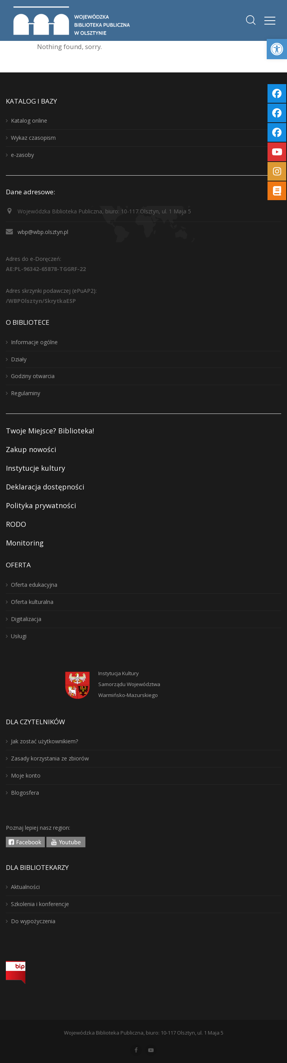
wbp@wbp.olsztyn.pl (43, 232)
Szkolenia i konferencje (40, 904)
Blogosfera (25, 792)
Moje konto (26, 775)
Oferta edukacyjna (34, 584)
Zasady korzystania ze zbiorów (50, 758)
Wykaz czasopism (33, 137)
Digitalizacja (26, 619)
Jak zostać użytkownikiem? (44, 741)
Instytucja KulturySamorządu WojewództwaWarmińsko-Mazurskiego (129, 684)
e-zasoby (22, 154)
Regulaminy (25, 393)
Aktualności (25, 887)
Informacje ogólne (34, 342)
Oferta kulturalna (32, 601)
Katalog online (29, 120)
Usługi (19, 636)
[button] (277, 49)
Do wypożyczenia (33, 921)
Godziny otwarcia (33, 376)
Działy (19, 359)
